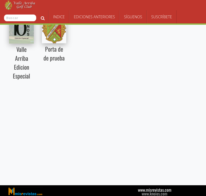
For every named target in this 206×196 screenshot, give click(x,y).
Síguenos (158, 6)
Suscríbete (187, 6)
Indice (84, 6)
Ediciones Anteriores (119, 6)
